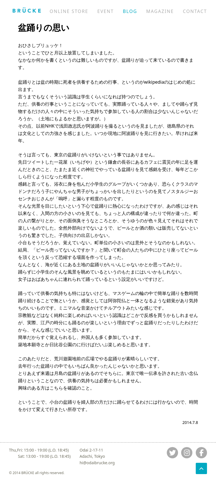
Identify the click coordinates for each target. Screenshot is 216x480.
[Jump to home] (27, 10)
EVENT (105, 11)
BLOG (130, 11)
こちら (56, 388)
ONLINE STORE (69, 11)
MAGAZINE (160, 11)
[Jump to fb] (201, 452)
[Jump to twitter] (172, 452)
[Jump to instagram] (186, 452)
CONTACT (195, 11)
